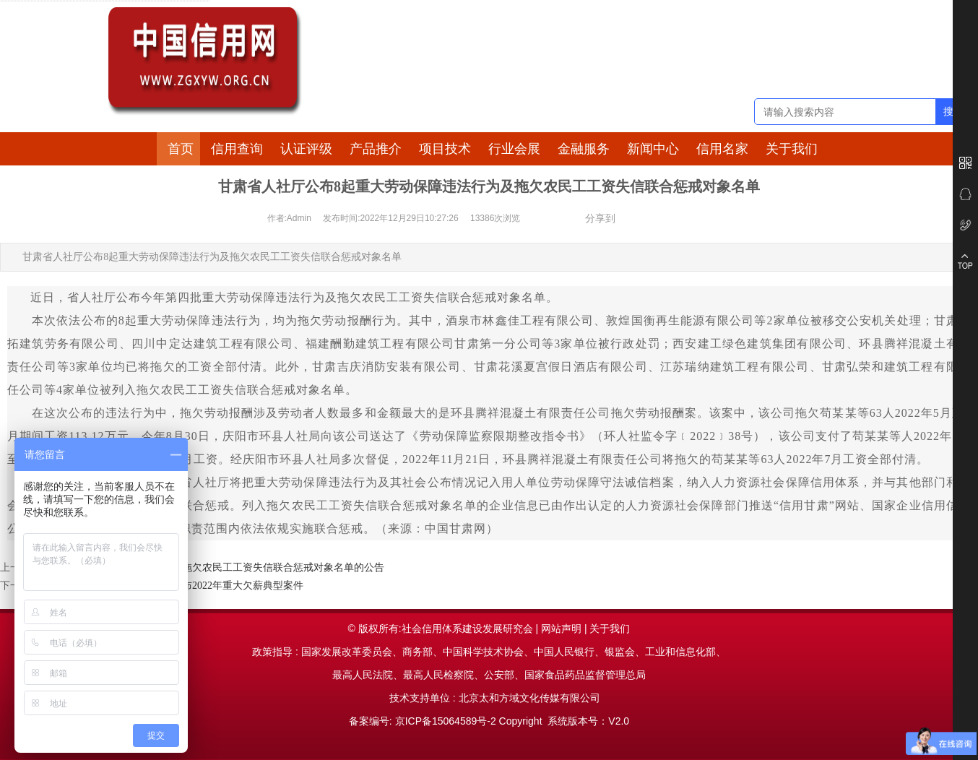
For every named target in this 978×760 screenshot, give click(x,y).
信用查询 (237, 149)
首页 (181, 149)
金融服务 (584, 149)
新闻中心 (653, 149)
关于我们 (792, 149)
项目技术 (445, 149)
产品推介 (376, 149)
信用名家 (722, 149)
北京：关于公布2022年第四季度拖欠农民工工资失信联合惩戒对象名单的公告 (212, 567)
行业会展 (514, 149)
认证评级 (306, 149)
